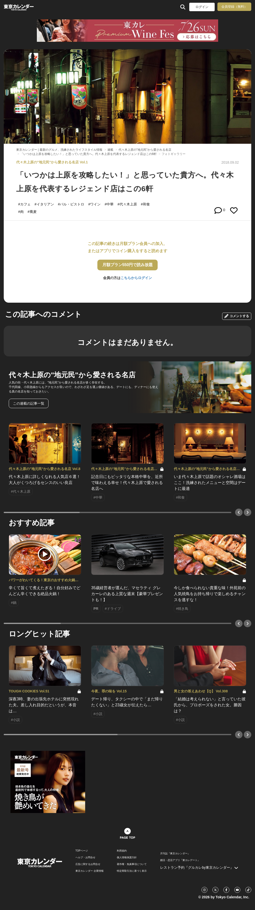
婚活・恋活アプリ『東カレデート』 (180, 860)
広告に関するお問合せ (87, 864)
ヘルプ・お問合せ (85, 857)
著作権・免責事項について (132, 864)
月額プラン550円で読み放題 (127, 265)
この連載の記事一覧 (28, 403)
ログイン (201, 7)
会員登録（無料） (234, 6)
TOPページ (81, 851)
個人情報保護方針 (127, 857)
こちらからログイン (136, 278)
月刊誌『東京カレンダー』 (175, 853)
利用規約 (122, 851)
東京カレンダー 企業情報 (89, 871)
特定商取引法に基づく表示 (132, 871)
